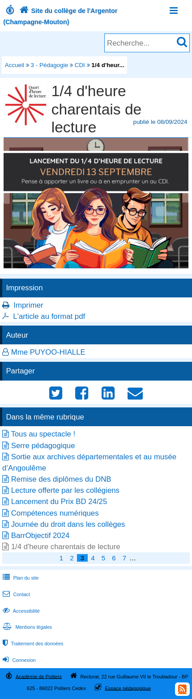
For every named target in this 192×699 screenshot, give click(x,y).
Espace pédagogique (128, 688)
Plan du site (19, 577)
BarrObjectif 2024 (40, 535)
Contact (15, 594)
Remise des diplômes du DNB (61, 479)
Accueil (14, 65)
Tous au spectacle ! (43, 434)
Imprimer (28, 305)
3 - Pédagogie (49, 65)
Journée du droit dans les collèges (68, 524)
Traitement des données (32, 643)
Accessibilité (20, 611)
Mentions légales (26, 627)
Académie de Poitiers (39, 676)
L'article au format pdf (49, 316)
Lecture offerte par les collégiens (65, 490)
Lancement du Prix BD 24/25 (59, 501)
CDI (80, 65)
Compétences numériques (55, 513)
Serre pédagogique (43, 445)
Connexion (18, 660)
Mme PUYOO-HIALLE (48, 352)
